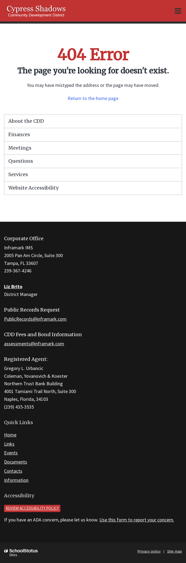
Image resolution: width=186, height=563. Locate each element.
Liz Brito (13, 286)
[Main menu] (178, 10)
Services (18, 174)
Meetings (19, 148)
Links (9, 444)
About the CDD (26, 121)
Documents (15, 462)
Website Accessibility (33, 188)
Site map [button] (174, 551)
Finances (19, 134)
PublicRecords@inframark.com (35, 319)
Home (10, 435)
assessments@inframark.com (34, 343)
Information (16, 480)
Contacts (13, 471)
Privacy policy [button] (149, 551)
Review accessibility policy (32, 508)
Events (11, 453)
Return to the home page (93, 98)
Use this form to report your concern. (136, 520)
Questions (20, 161)
